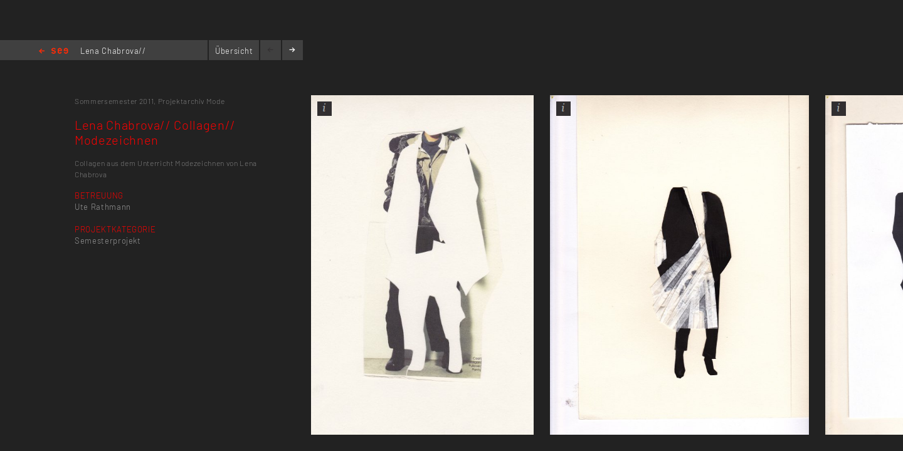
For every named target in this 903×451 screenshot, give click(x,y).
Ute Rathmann (103, 207)
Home (53, 51)
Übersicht (234, 51)
